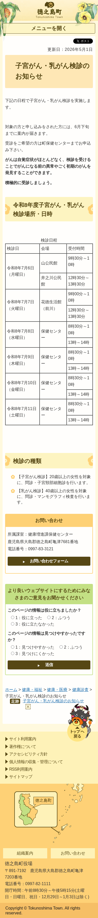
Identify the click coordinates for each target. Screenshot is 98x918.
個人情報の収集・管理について (36, 762)
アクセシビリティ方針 (28, 754)
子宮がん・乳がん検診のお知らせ (53, 701)
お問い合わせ (73, 853)
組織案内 (25, 853)
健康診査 (80, 689)
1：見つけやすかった (34, 647)
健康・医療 (57, 689)
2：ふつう (61, 618)
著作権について (22, 746)
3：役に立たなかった (34, 624)
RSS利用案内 (20, 769)
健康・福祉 (32, 689)
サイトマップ (20, 776)
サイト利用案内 (22, 739)
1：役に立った (28, 618)
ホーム (11, 689)
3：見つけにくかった (34, 653)
